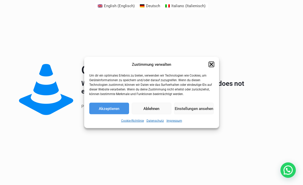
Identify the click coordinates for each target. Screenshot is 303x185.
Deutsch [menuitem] (152, 6)
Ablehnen (151, 108)
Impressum (175, 120)
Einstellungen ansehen (194, 108)
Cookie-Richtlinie (132, 120)
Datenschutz (156, 120)
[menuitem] (115, 6)
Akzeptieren (109, 108)
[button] (211, 64)
